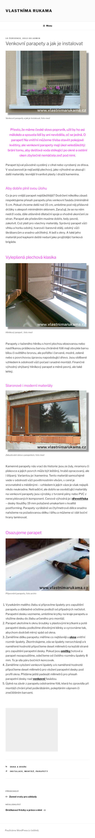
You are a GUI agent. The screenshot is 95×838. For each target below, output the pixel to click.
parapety (42, 771)
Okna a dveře (18, 767)
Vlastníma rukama (29, 11)
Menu (47, 25)
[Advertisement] (32, 729)
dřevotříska (80, 498)
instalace (16, 771)
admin (36, 38)
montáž (29, 771)
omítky (66, 651)
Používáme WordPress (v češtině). (22, 830)
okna (73, 637)
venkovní (39, 678)
